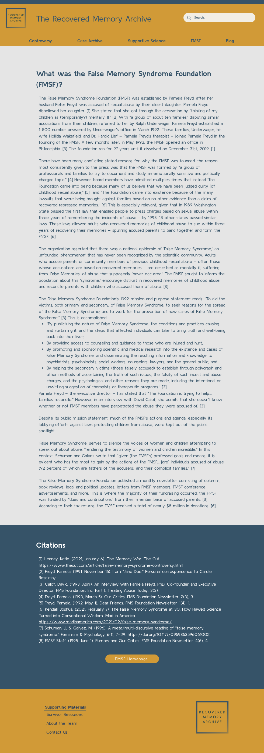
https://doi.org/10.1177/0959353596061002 (169, 634)
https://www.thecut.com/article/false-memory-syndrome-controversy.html (111, 565)
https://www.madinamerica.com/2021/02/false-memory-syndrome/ (105, 621)
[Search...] (219, 17)
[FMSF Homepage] (132, 659)
